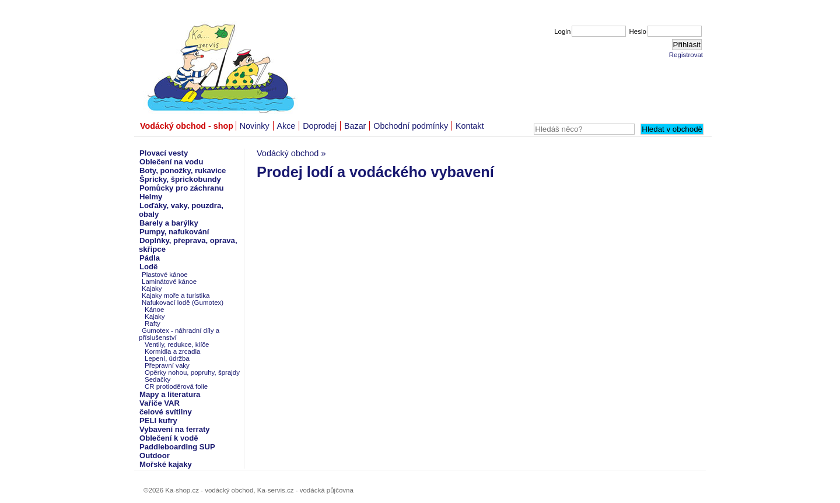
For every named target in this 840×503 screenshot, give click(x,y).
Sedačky (157, 379)
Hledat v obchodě (672, 129)
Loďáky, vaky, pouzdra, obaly (181, 210)
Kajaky (152, 288)
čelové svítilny (165, 411)
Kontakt (470, 126)
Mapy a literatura (169, 394)
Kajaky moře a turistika (175, 295)
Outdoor (154, 455)
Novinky (255, 126)
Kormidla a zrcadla (172, 351)
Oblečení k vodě (168, 438)
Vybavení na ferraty (174, 429)
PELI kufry (158, 420)
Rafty (152, 323)
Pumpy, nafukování (174, 231)
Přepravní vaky (167, 365)
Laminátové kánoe (169, 281)
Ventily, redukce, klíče (177, 344)
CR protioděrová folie (176, 386)
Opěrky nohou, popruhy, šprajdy (192, 372)
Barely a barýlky (168, 223)
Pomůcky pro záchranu (181, 188)
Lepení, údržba (167, 358)
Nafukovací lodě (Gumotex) (182, 302)
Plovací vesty (163, 153)
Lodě (148, 266)
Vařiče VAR (159, 403)
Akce (286, 126)
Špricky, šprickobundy (180, 179)
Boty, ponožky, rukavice (182, 170)
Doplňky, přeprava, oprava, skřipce (188, 245)
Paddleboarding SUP (177, 446)
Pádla (149, 258)
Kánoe (154, 309)
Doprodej (320, 126)
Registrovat (686, 54)
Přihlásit (687, 44)
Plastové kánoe (165, 274)
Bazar (355, 126)
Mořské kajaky (165, 464)
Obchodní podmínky (410, 126)
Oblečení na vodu (171, 161)
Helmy (150, 196)
